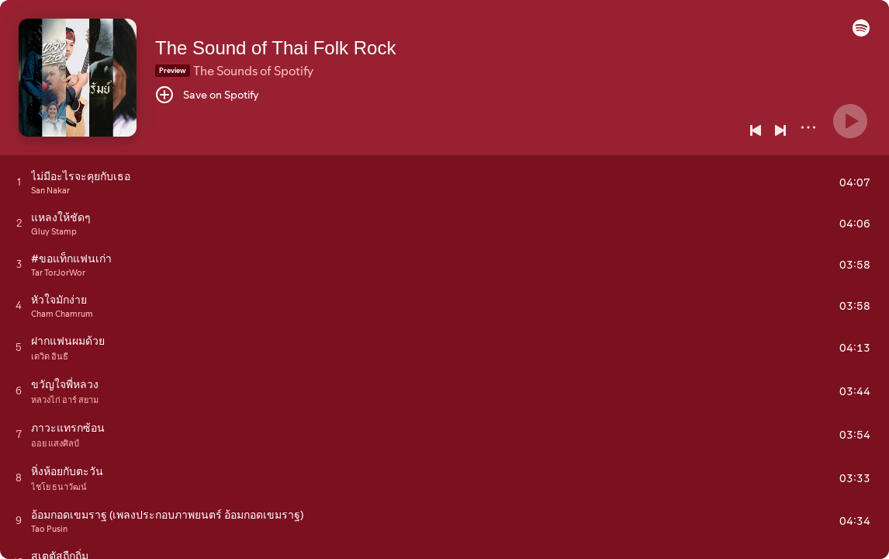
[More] (808, 127)
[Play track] (19, 182)
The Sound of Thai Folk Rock (275, 47)
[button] (861, 32)
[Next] (780, 130)
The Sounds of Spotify (253, 70)
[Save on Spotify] (207, 94)
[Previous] (755, 130)
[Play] (850, 121)
